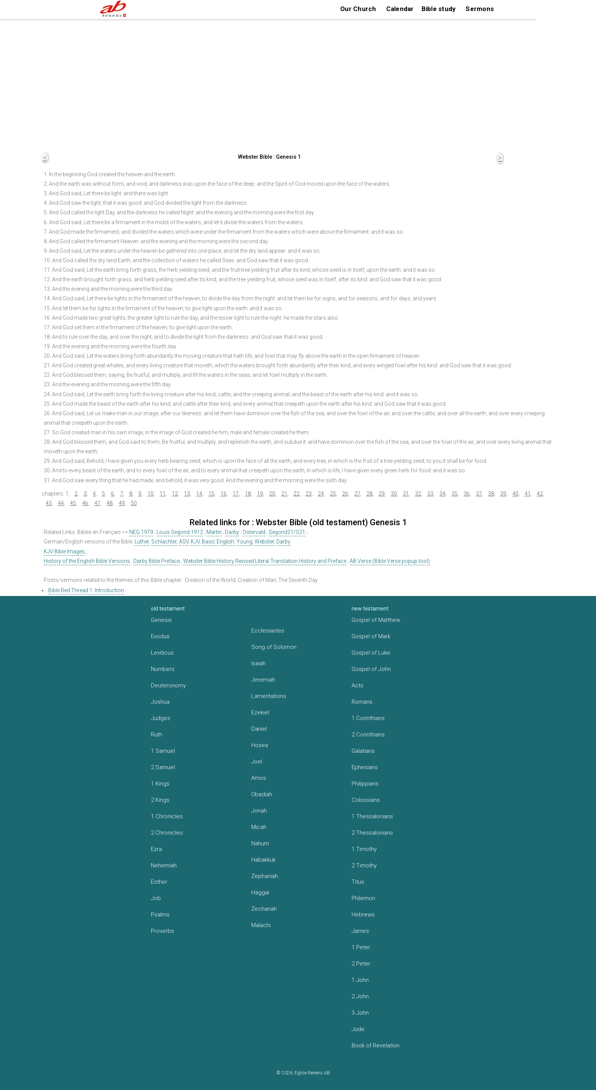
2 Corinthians (368, 734)
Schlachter (164, 542)
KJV (195, 542)
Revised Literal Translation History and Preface (290, 561)
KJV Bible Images (64, 551)
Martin (214, 532)
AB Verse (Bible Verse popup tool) (390, 561)
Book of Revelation (375, 1045)
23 (309, 494)
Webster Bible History (208, 561)
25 (333, 494)
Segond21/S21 (287, 532)
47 (97, 503)
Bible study (439, 9)
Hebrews (363, 914)
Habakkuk (263, 859)
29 (382, 494)
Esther (159, 881)
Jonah (259, 810)
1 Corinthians (368, 718)
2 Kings (160, 800)
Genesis (161, 620)
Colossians (366, 800)
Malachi (261, 925)
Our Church (358, 9)
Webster (264, 542)
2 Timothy (364, 865)
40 (515, 494)
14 (199, 494)
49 (122, 503)
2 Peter (361, 963)
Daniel (259, 728)
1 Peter (361, 947)
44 (61, 503)
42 (540, 494)
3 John (360, 1012)
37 (479, 494)
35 (455, 494)
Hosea (259, 745)
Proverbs (162, 930)
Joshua (160, 701)
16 (223, 494)
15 (211, 494)
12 (175, 494)
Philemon (363, 898)
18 (248, 494)
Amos (258, 777)
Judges (160, 718)
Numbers (162, 669)
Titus (358, 881)
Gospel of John (371, 669)
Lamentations (268, 696)
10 (150, 494)
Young (244, 542)
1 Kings (160, 783)
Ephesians (365, 767)
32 (418, 494)
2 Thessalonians (372, 832)
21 (284, 494)
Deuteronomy (168, 685)
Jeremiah (263, 679)
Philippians (365, 783)
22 (296, 494)
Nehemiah (164, 865)
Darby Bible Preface (156, 561)
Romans (362, 701)
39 (503, 494)
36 (467, 494)
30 (394, 494)
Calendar (400, 9)
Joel (256, 761)
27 (357, 494)
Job (156, 898)
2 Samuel (163, 767)
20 (272, 494)
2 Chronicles (167, 832)
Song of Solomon (273, 647)
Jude (358, 1029)
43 (49, 503)
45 (73, 503)
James (360, 930)
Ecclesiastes (267, 630)
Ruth (156, 734)
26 (345, 494)
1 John (360, 980)
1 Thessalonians (372, 816)
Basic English (218, 542)
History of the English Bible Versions (87, 561)
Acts (357, 685)
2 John (360, 996)
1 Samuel (163, 750)
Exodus (160, 636)
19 (260, 494)
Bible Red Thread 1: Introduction (86, 590)
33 (430, 494)
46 (85, 503)
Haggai (260, 892)
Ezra (156, 849)
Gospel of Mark (371, 636)
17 (236, 494)
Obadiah (261, 794)
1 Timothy (364, 849)
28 (369, 494)
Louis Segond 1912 (180, 532)
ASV (184, 542)
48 (109, 503)
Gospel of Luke (371, 652)
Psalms (160, 914)
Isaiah (258, 663)
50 (134, 503)
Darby (232, 532)
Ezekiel (260, 712)
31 (406, 494)
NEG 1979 (141, 532)
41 (528, 494)
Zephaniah (264, 876)
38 (491, 494)
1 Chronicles (167, 816)
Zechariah (264, 908)
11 (163, 494)
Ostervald (254, 532)
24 (321, 494)
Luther (142, 542)
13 (187, 494)
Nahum (260, 843)
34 (442, 494)
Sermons (480, 9)
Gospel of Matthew (376, 620)
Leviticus (162, 652)
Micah (258, 827)
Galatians (363, 750)
